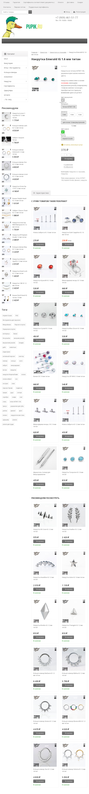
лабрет (5, 365)
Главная (34, 52)
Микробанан (7, 324)
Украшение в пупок (9, 329)
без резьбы (6, 338)
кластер (21, 356)
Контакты (7, 7)
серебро (5, 397)
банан (15, 334)
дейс (4, 347)
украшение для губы (17, 406)
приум (5, 392)
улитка (5, 411)
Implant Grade (68, 139)
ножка (23, 374)
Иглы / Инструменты (12, 68)
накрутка (84, 180)
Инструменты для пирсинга (11, 320)
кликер (5, 361)
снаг (21, 397)
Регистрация (79, 12)
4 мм (72, 114)
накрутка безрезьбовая (10, 374)
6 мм (80, 114)
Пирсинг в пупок (20, 324)
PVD (17, 315)
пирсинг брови (7, 388)
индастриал (6, 352)
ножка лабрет (7, 379)
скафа (14, 397)
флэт (20, 411)
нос (16, 379)
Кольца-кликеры (10, 72)
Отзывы (6, 2)
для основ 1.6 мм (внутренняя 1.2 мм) (73, 122)
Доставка (70, 2)
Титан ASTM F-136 (69, 107)
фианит (77, 180)
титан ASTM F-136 (15, 401)
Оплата (60, 2)
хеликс (5, 415)
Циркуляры (8, 90)
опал (13, 383)
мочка (5, 370)
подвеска (19, 388)
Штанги (7, 95)
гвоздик (21, 343)
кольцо (13, 361)
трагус (5, 406)
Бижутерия (8, 63)
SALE (6, 59)
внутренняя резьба (9, 343)
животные (13, 347)
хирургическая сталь (17, 415)
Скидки (80, 2)
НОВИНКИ (8, 77)
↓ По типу (7, 99)
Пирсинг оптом (19, 7)
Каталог (9, 54)
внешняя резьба (19, 338)
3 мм (64, 114)
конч (20, 361)
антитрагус (6, 334)
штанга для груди (8, 424)
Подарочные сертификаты (39, 7)
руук (12, 392)
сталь (4, 401)
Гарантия (16, 2)
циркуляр (6, 420)
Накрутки (43, 52)
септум (19, 392)
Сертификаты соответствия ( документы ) (38, 2)
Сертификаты (9, 86)
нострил (5, 383)
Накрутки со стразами (58, 52)
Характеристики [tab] (41, 193)
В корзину (67, 159)
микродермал (70, 178)
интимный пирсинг (9, 356)
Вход (67, 12)
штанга (15, 420)
